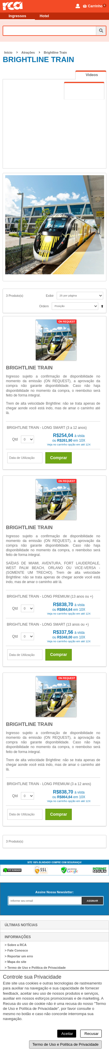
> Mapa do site (15, 962)
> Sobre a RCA (15, 945)
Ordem (44, 306)
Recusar (91, 1033)
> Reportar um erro (19, 956)
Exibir (50, 295)
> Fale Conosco (16, 950)
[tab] (90, 75)
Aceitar (66, 1033)
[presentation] (90, 75)
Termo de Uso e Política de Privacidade (65, 1044)
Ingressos (17, 16)
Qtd (15, 439)
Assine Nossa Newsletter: (54, 892)
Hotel (44, 16)
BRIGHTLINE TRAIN (29, 368)
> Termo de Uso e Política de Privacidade (35, 967)
